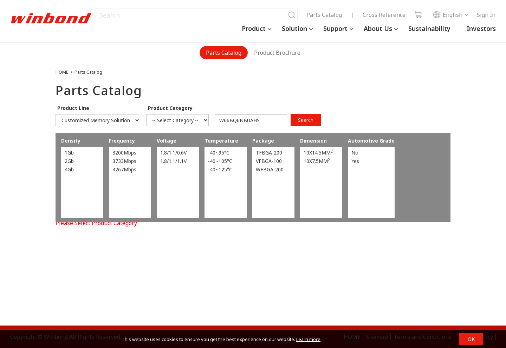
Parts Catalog (324, 15)
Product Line (73, 108)
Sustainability (429, 28)
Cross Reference (384, 15)
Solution (294, 28)
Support (335, 28)
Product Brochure (277, 53)
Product (254, 28)
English (447, 15)
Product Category (170, 108)
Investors (481, 28)
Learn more (308, 339)
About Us (378, 28)
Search (305, 120)
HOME (62, 72)
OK (471, 339)
